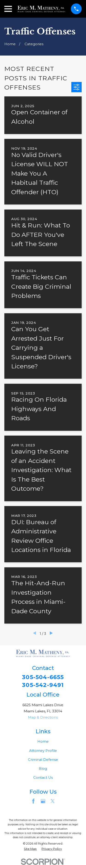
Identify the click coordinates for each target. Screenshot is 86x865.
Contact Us (43, 777)
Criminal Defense (43, 759)
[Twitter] (52, 801)
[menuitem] (30, 849)
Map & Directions (43, 717)
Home (43, 741)
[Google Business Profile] (43, 801)
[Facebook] (33, 801)
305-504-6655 (43, 677)
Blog (43, 768)
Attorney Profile (43, 750)
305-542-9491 (43, 685)
